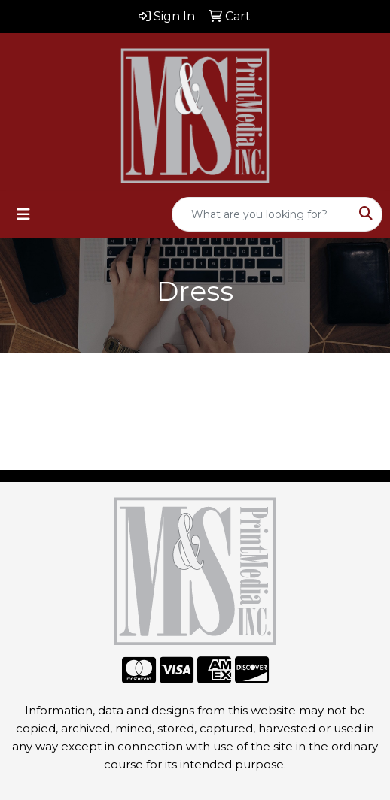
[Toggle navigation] (23, 214)
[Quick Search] (261, 214)
